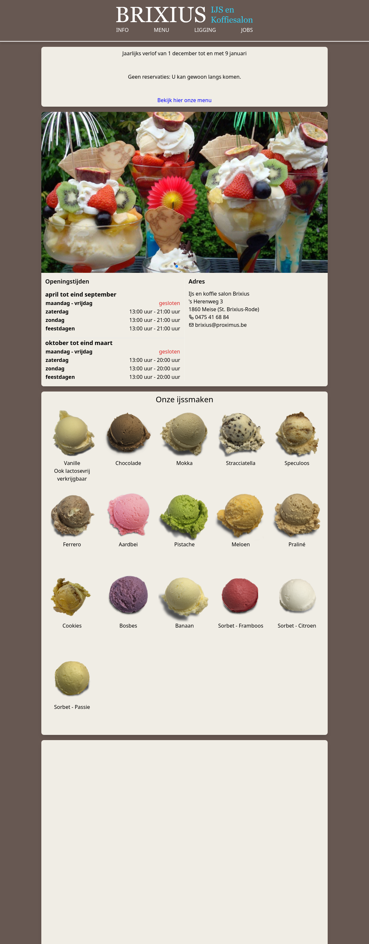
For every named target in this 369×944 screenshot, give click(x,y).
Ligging (205, 29)
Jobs (247, 29)
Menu (161, 29)
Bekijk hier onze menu (184, 100)
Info (122, 29)
